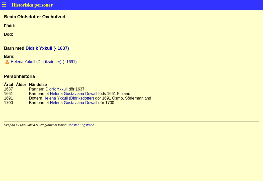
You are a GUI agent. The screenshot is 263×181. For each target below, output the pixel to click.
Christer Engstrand (80, 125)
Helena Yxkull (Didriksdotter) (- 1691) (43, 62)
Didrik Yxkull (57, 89)
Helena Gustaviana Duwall (73, 94)
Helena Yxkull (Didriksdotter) (68, 98)
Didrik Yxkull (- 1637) (47, 48)
